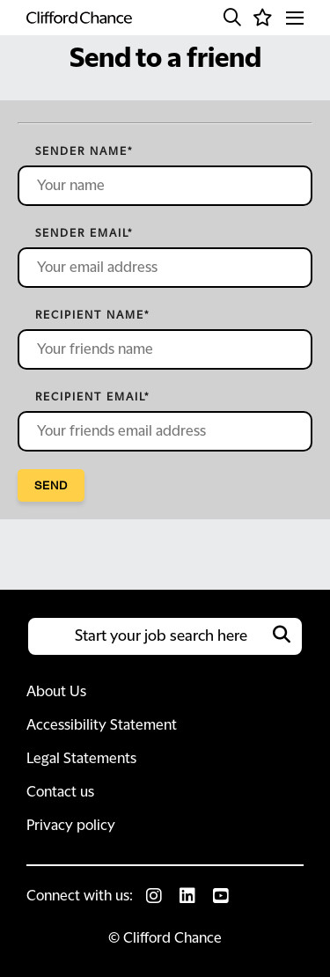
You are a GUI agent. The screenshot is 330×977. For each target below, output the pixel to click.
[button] (232, 17)
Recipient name (92, 315)
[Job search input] (165, 636)
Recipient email (92, 397)
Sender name (84, 151)
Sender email (84, 233)
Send (51, 485)
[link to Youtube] (221, 896)
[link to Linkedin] (187, 896)
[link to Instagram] (154, 896)
